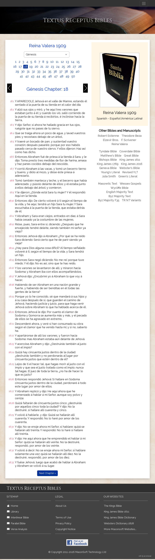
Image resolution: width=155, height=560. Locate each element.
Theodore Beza (132, 135)
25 (63, 66)
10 (52, 62)
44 (38, 76)
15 (78, 62)
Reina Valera (120, 144)
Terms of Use (63, 517)
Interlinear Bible (18, 517)
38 (66, 71)
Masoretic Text (107, 183)
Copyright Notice (65, 529)
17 (20, 66)
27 (74, 66)
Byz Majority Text (120, 196)
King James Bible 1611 (116, 511)
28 (80, 66)
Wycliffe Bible (120, 187)
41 (21, 76)
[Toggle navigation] (144, 3)
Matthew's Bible (111, 155)
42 (27, 76)
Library (13, 511)
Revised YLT (130, 172)
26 (68, 66)
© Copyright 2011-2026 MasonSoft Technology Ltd (77, 552)
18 (25, 66)
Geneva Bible (108, 168)
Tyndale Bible (108, 151)
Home (12, 505)
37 (60, 71)
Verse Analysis (17, 529)
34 (44, 71)
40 (77, 71)
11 (57, 62)
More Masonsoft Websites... (120, 529)
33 (38, 71)
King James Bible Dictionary (120, 517)
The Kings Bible (113, 505)
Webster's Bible (129, 168)
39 (71, 71)
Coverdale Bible (129, 151)
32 (33, 71)
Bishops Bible (108, 159)
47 (55, 76)
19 (31, 66)
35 (49, 71)
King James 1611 (129, 159)
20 (36, 66)
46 (50, 76)
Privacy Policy (63, 523)
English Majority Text (119, 191)
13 (67, 62)
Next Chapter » (47, 473)
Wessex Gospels (130, 183)
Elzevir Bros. (111, 140)
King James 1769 (107, 163)
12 (62, 62)
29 (17, 71)
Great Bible (131, 155)
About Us (60, 505)
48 (61, 76)
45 (44, 76)
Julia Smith (109, 176)
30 (22, 71)
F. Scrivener (128, 140)
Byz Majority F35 (108, 200)
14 (72, 62)
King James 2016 (131, 163)
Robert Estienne (108, 135)
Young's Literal (110, 172)
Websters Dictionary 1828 (119, 523)
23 (52, 66)
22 (47, 66)
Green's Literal (127, 176)
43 (32, 76)
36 (55, 71)
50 (73, 76)
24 (57, 66)
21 (42, 66)
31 (28, 71)
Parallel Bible (16, 523)
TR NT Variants (131, 200)
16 (15, 66)
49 (67, 76)
